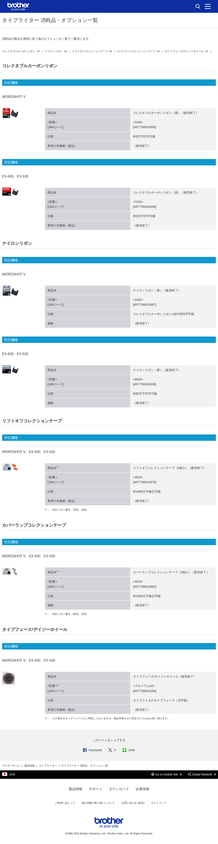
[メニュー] (207, 6)
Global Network (202, 774)
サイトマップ (158, 802)
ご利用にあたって (65, 802)
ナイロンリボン (54, 51)
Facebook (92, 750)
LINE (129, 750)
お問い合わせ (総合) (133, 802)
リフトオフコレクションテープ (90, 51)
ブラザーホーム (11, 765)
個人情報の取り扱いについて (98, 802)
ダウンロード (119, 789)
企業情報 (142, 789)
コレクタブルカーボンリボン (18, 51)
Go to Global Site (166, 774)
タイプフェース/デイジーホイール (184, 51)
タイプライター (48, 765)
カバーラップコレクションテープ (136, 51)
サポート (95, 789)
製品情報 (29, 765)
